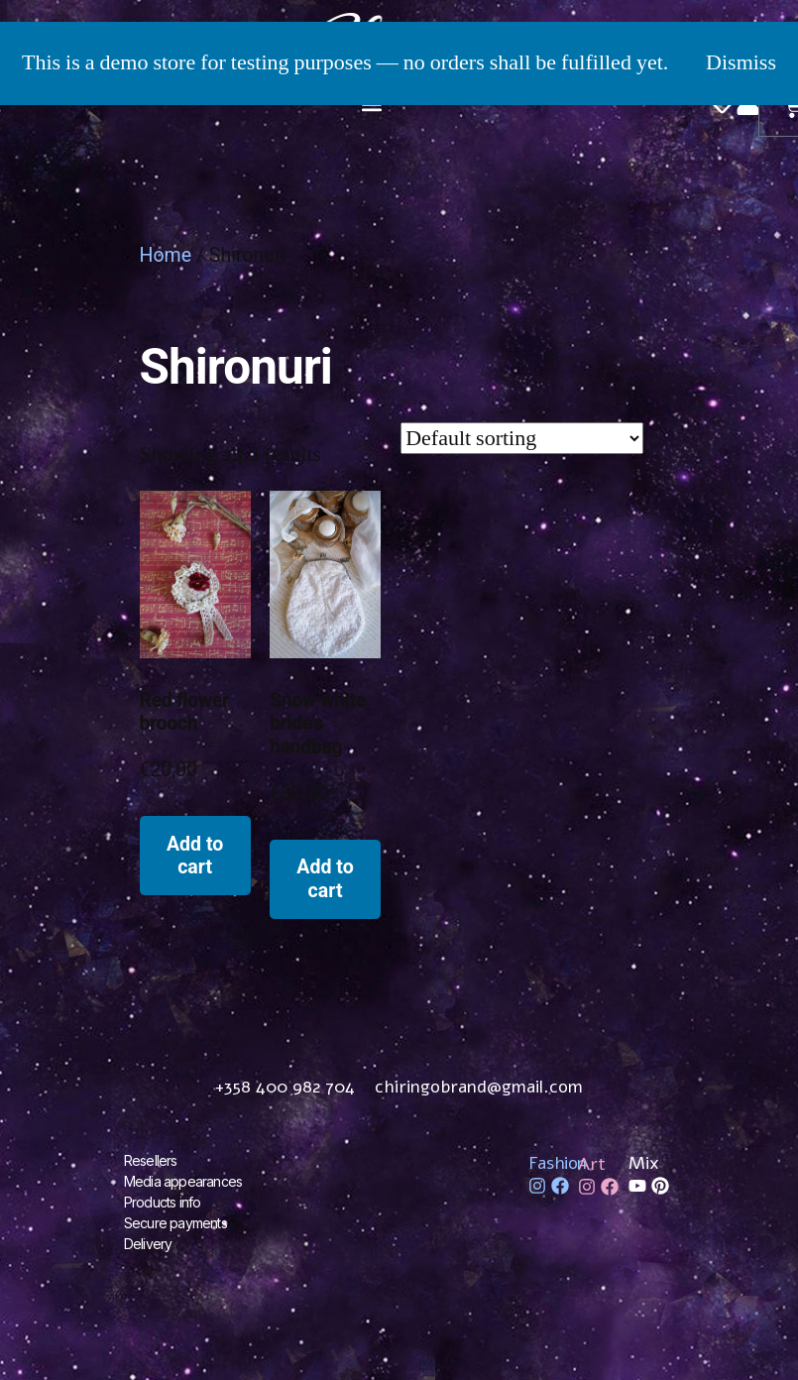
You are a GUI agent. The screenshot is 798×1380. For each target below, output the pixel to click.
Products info (162, 1202)
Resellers (150, 1160)
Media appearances (183, 1181)
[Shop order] (521, 438)
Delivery (148, 1243)
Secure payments (175, 1222)
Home (166, 255)
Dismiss (741, 62)
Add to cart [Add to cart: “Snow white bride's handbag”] (324, 878)
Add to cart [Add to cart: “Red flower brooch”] (195, 855)
